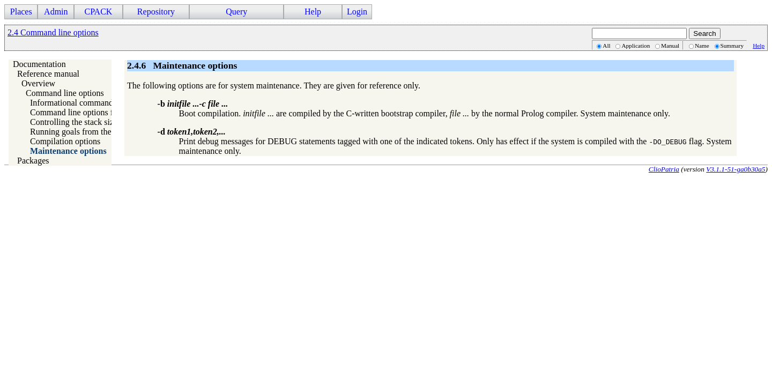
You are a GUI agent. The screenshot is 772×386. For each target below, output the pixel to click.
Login (357, 11)
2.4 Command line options (53, 32)
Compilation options (65, 141)
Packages (33, 160)
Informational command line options (92, 102)
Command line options (65, 93)
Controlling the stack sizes (75, 122)
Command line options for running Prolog (102, 112)
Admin (56, 11)
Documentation (39, 64)
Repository (156, 11)
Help (313, 11)
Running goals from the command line (96, 131)
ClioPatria (664, 169)
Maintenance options (68, 150)
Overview (38, 83)
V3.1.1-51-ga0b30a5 (735, 169)
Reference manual (48, 73)
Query (236, 11)
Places (21, 11)
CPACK (98, 11)
